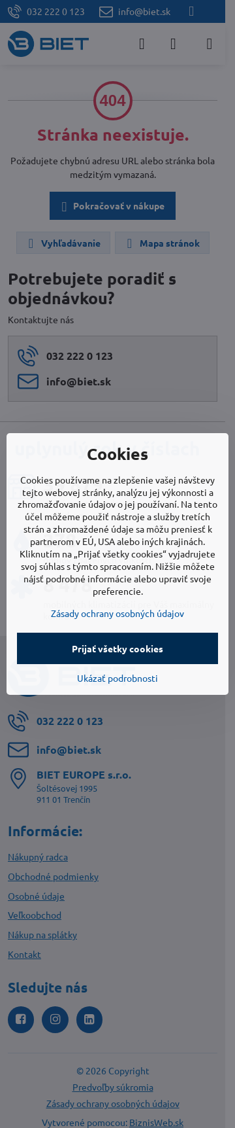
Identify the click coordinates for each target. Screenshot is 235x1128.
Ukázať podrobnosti (117, 678)
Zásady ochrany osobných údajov (117, 613)
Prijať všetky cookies (117, 648)
